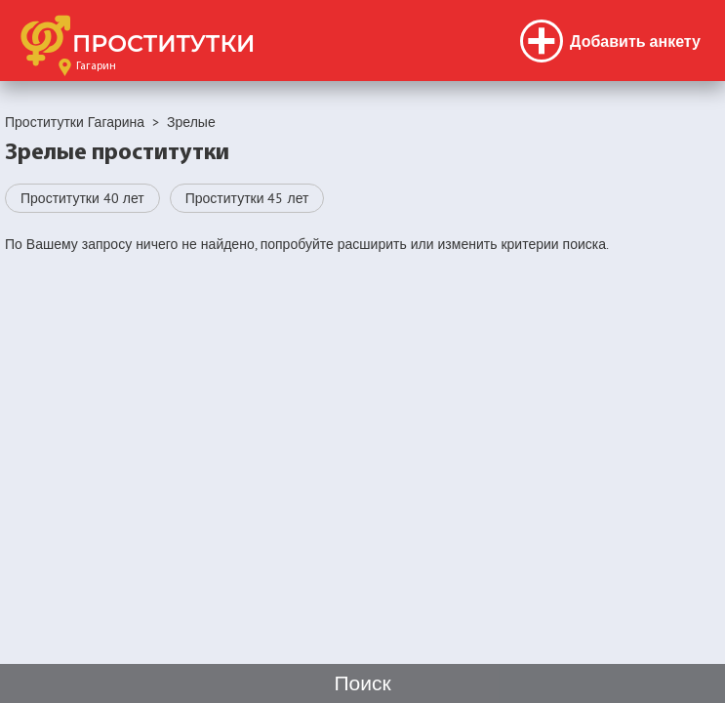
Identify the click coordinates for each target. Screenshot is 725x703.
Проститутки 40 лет (82, 198)
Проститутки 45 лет (247, 198)
